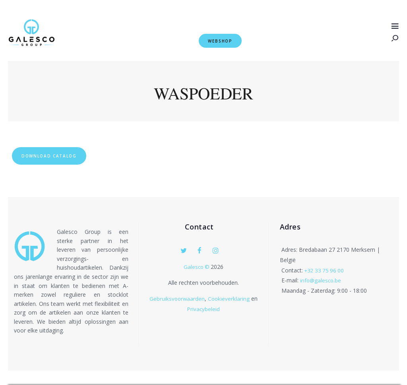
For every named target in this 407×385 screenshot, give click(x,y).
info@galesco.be (321, 281)
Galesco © (197, 267)
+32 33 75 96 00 (325, 271)
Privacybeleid (203, 309)
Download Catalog (59, 154)
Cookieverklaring (229, 299)
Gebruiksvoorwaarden (177, 299)
